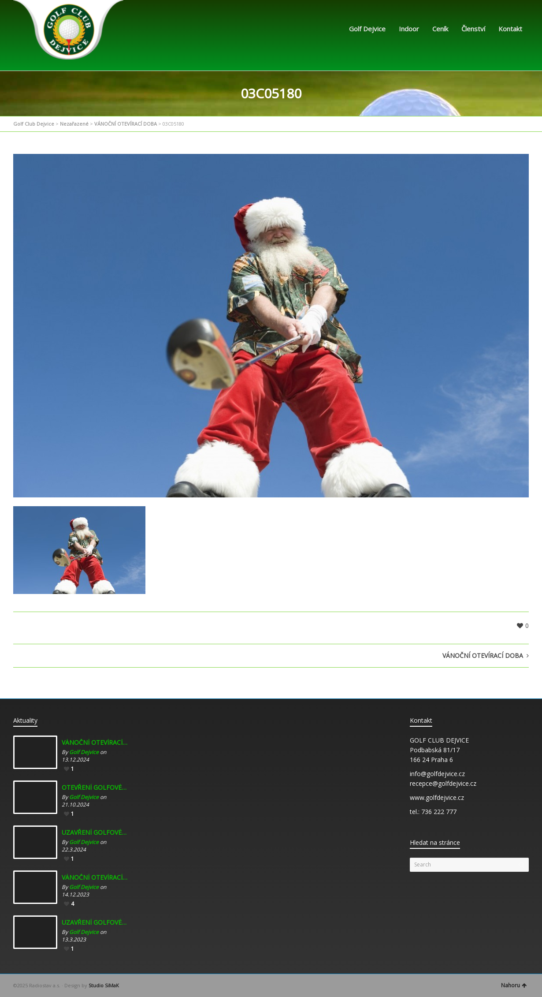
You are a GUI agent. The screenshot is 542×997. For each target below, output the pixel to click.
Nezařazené (74, 123)
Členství (473, 28)
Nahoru (514, 985)
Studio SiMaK (104, 985)
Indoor (409, 28)
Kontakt (510, 28)
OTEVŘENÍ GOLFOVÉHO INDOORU (95, 787)
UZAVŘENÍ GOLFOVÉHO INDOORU (95, 832)
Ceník (440, 28)
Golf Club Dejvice (33, 123)
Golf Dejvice (367, 28)
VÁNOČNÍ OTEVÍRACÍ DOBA (125, 123)
